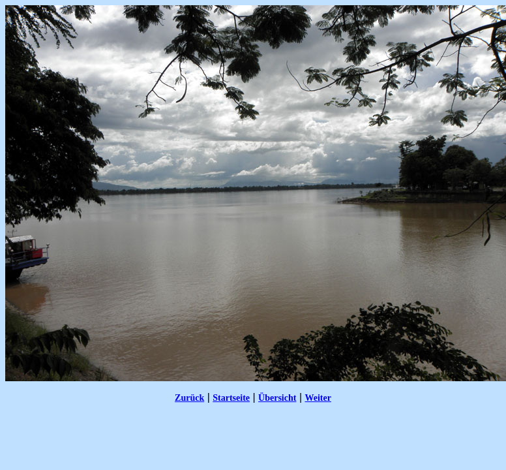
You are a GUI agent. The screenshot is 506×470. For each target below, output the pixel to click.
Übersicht (277, 398)
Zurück (189, 398)
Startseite (231, 398)
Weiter (318, 398)
